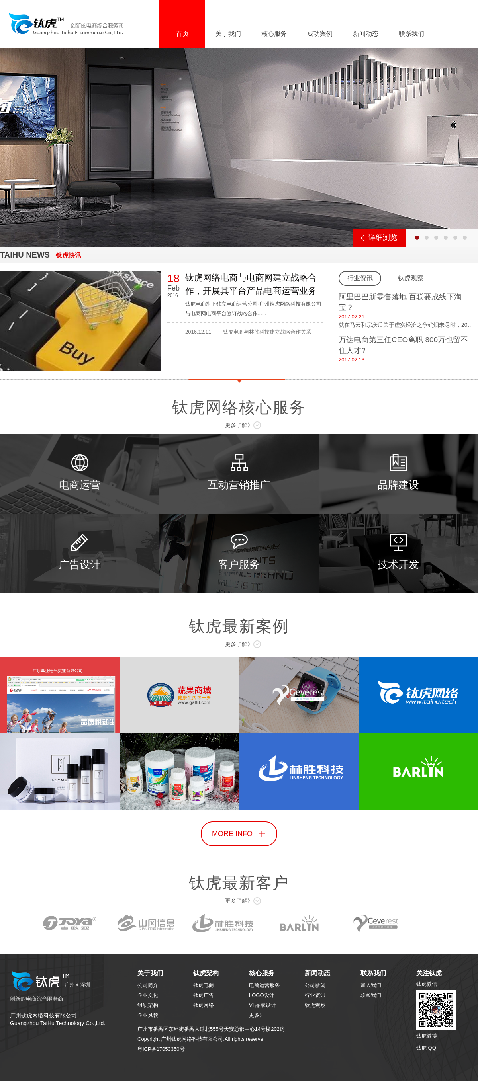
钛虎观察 (315, 1005)
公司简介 (147, 985)
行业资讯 (315, 995)
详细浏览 (382, 238)
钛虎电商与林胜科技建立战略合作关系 (267, 332)
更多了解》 (239, 425)
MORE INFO (232, 834)
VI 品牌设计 (262, 1005)
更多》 (256, 1015)
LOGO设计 (261, 995)
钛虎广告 (203, 995)
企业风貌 (147, 1015)
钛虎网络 (203, 1005)
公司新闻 (315, 985)
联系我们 (370, 995)
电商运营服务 (264, 985)
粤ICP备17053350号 (161, 1049)
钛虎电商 (203, 985)
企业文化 (147, 995)
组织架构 (147, 1005)
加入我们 (370, 985)
